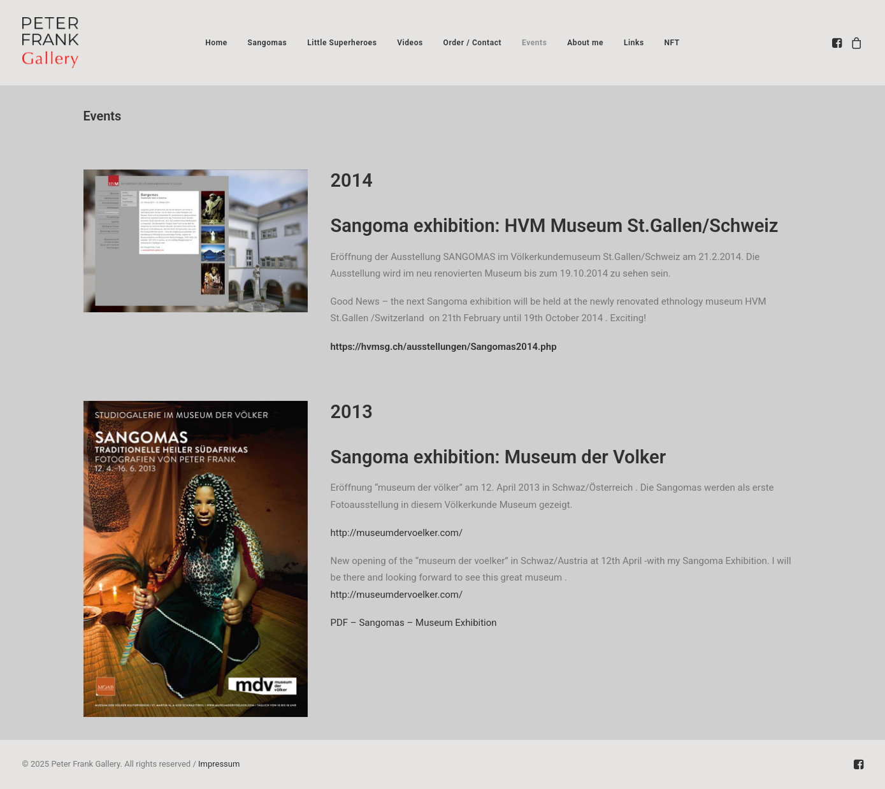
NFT (671, 42)
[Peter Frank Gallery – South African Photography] (50, 42)
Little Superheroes (342, 42)
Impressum (219, 764)
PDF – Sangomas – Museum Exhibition (414, 622)
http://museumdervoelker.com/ (402, 533)
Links (634, 42)
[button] (838, 42)
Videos (410, 42)
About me (585, 42)
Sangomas (267, 42)
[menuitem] (216, 42)
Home (216, 42)
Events (534, 42)
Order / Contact (472, 42)
